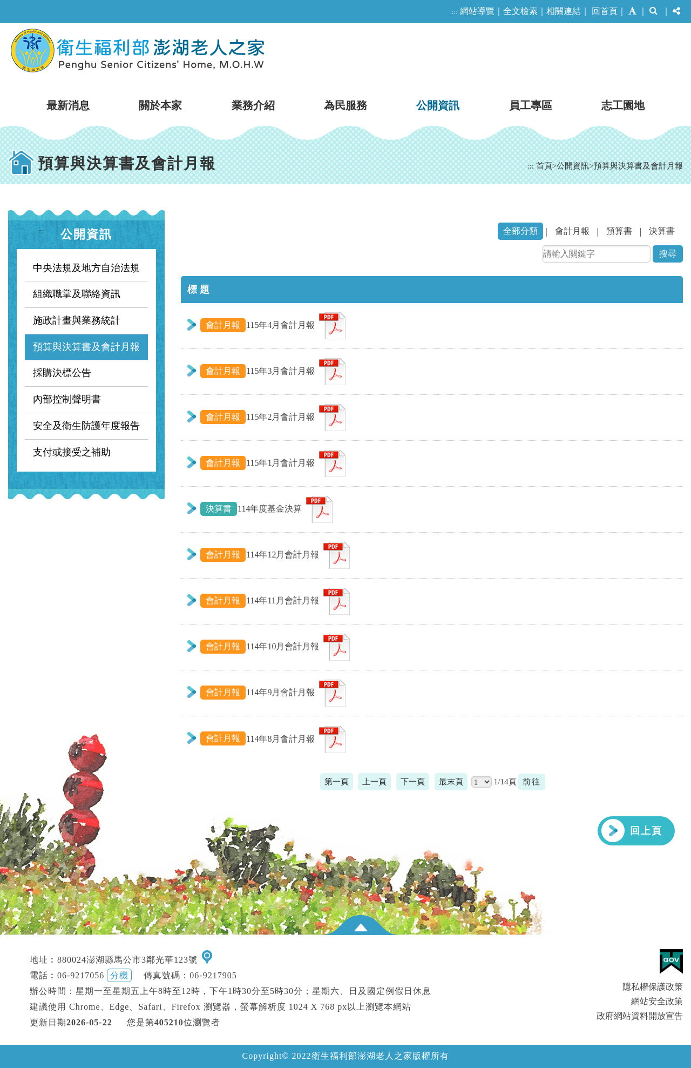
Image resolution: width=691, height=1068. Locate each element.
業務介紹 (253, 105)
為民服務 (345, 105)
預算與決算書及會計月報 (638, 165)
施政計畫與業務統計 (76, 320)
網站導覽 (477, 11)
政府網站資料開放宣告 (640, 1015)
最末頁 (451, 781)
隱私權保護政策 (652, 986)
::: (455, 12)
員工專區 (530, 105)
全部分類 (520, 231)
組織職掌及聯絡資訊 (76, 293)
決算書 (662, 231)
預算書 (619, 231)
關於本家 (160, 105)
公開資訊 (437, 105)
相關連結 (563, 11)
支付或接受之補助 (72, 452)
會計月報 (572, 231)
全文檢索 (520, 11)
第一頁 (336, 781)
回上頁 (646, 830)
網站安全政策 (657, 1001)
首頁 (544, 165)
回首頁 (605, 11)
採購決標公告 (62, 372)
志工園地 (623, 105)
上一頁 (374, 781)
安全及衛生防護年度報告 (86, 425)
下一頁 (413, 781)
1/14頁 (505, 781)
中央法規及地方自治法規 (86, 268)
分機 (119, 975)
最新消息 (68, 105)
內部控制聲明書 (67, 399)
